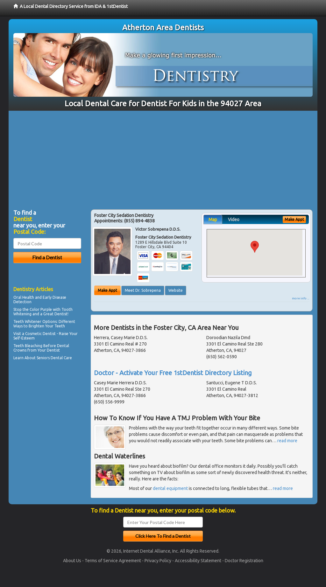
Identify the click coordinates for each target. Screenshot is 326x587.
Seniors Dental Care (54, 358)
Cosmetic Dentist (40, 334)
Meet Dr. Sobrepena (143, 290)
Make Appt (107, 290)
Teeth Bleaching (27, 346)
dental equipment (170, 488)
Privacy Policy (158, 560)
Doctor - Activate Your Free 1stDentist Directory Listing (173, 372)
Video (233, 219)
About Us (72, 560)
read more (287, 440)
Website (175, 290)
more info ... (300, 298)
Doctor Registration (244, 560)
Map (213, 219)
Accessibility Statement (198, 560)
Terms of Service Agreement (113, 560)
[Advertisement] (163, 158)
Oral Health (23, 297)
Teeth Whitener (27, 321)
